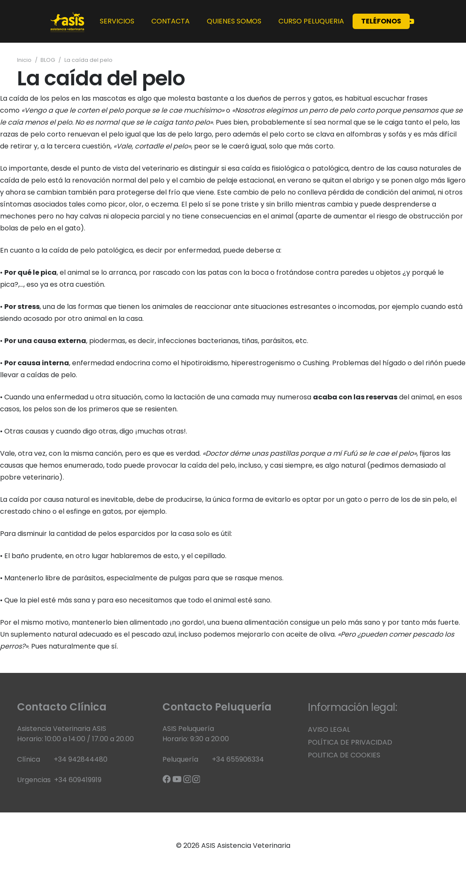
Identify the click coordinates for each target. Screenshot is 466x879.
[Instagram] (187, 779)
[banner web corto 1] (68, 21)
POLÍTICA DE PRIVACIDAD (350, 742)
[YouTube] (410, 21)
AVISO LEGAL (329, 729)
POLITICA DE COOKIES (344, 755)
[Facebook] (166, 779)
